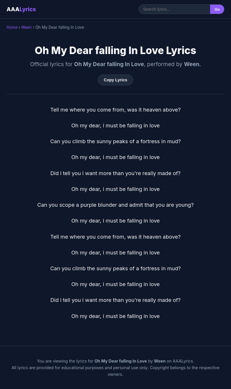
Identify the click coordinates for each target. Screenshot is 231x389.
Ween (26, 27)
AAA (21, 9)
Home (12, 27)
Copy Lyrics (115, 80)
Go (217, 9)
